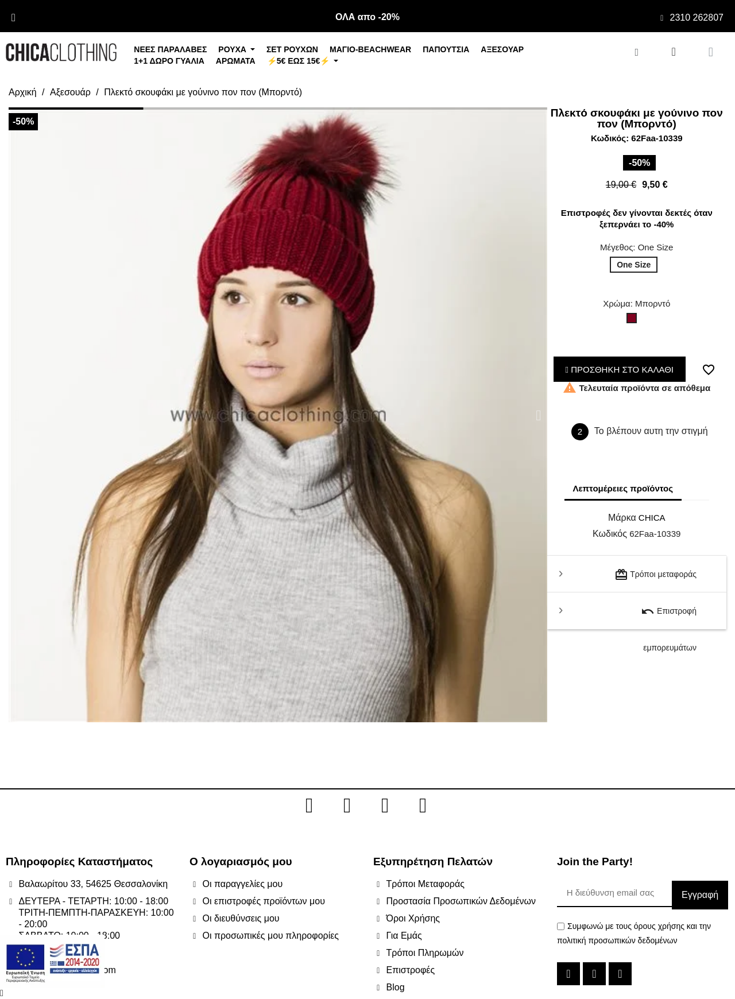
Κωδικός (610, 534)
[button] (17, 415)
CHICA (652, 517)
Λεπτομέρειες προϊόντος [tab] (623, 488)
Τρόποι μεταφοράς (655, 575)
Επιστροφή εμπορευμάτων (669, 617)
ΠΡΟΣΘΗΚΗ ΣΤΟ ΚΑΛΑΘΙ (620, 369)
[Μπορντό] (633, 321)
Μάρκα (622, 517)
